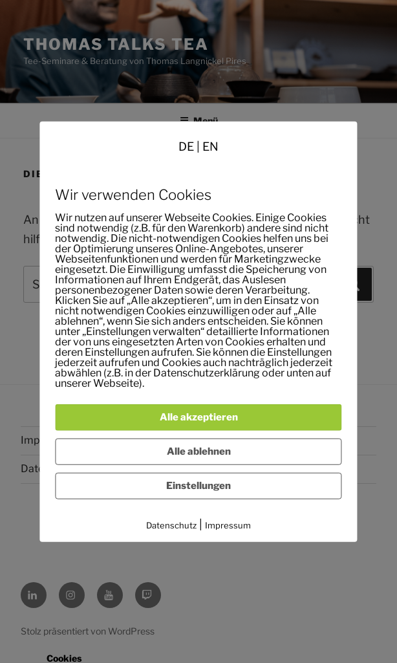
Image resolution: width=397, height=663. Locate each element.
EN (210, 146)
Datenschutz (171, 525)
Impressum (228, 525)
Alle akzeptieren (199, 417)
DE (186, 146)
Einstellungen (198, 486)
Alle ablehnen (199, 451)
